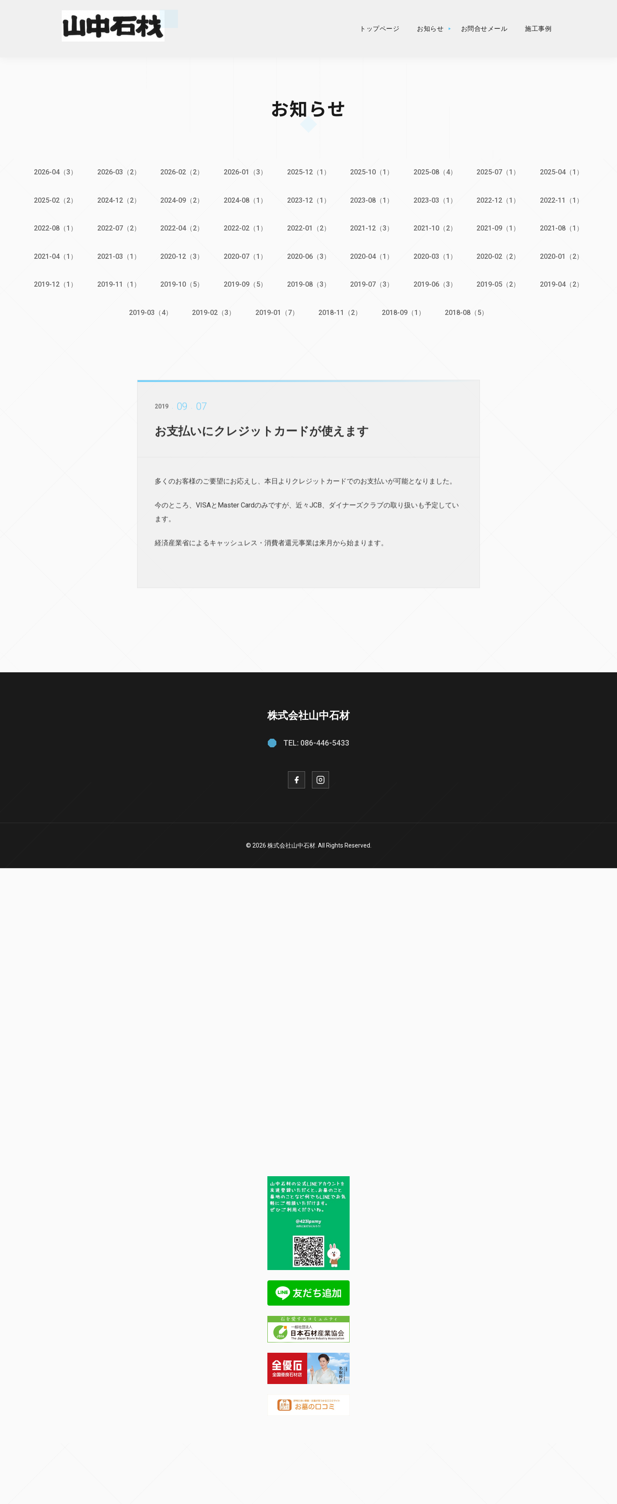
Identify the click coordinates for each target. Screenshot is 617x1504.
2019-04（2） (564, 283)
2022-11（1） (564, 200)
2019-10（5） (181, 283)
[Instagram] (320, 777)
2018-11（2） (340, 311)
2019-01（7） (276, 311)
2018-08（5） (468, 311)
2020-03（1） (436, 255)
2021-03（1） (117, 255)
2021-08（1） (564, 228)
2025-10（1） (372, 172)
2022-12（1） (500, 200)
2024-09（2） (181, 200)
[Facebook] (296, 777)
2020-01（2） (564, 255)
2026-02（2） (181, 172)
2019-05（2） (500, 283)
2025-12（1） (308, 172)
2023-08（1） (372, 200)
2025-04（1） (564, 172)
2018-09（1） (404, 311)
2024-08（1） (245, 200)
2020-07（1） (245, 255)
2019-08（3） (308, 283)
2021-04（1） (53, 255)
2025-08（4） (436, 172)
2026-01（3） (245, 172)
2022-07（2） (117, 228)
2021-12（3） (372, 228)
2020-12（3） (181, 255)
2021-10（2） (436, 228)
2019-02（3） (212, 311)
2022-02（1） (245, 228)
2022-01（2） (308, 228)
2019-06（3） (436, 283)
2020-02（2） (500, 255)
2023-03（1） (436, 200)
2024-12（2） (117, 200)
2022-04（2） (181, 228)
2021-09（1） (500, 228)
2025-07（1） (500, 172)
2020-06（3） (308, 255)
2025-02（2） (53, 200)
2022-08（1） (53, 228)
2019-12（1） (53, 283)
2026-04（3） (53, 172)
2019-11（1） (117, 283)
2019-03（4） (149, 311)
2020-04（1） (372, 255)
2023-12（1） (308, 200)
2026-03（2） (117, 172)
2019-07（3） (372, 283)
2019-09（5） (245, 283)
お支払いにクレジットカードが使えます (266, 436)
